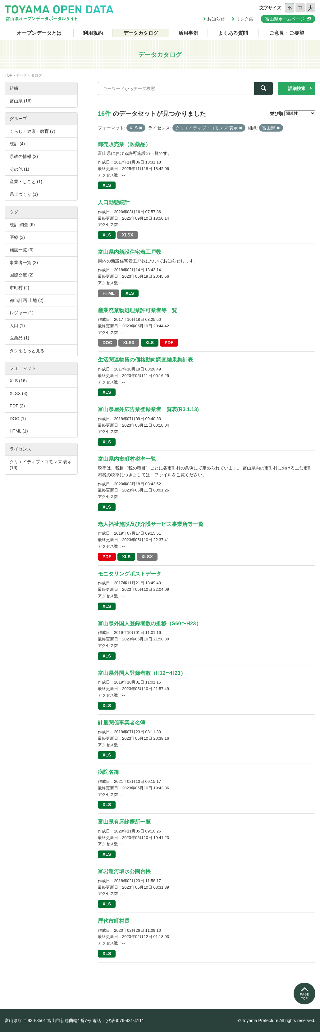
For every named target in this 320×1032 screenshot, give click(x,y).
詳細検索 (296, 88)
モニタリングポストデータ (129, 574)
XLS (107, 185)
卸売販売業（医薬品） (124, 144)
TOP (8, 75)
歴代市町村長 (114, 921)
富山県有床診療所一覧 (124, 822)
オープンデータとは (39, 33)
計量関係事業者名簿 (121, 723)
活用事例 (188, 33)
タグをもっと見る (27, 350)
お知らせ (216, 19)
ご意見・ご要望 (286, 33)
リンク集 (244, 19)
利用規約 (93, 33)
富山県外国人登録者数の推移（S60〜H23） (149, 623)
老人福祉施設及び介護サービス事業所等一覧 (150, 524)
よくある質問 (233, 33)
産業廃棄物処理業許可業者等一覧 (137, 310)
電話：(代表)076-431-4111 (118, 1020)
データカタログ (140, 33)
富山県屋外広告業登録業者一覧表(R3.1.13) (148, 409)
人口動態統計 (114, 202)
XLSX (127, 234)
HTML (109, 293)
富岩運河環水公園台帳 (124, 871)
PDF (169, 342)
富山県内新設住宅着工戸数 (129, 252)
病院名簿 (108, 772)
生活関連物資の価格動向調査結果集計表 (145, 360)
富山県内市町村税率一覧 (127, 459)
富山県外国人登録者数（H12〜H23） (142, 673)
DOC (107, 342)
